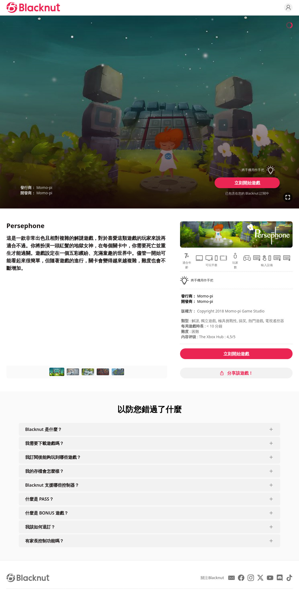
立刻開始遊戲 (247, 183)
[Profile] (288, 7)
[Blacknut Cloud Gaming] (33, 7)
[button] (247, 170)
